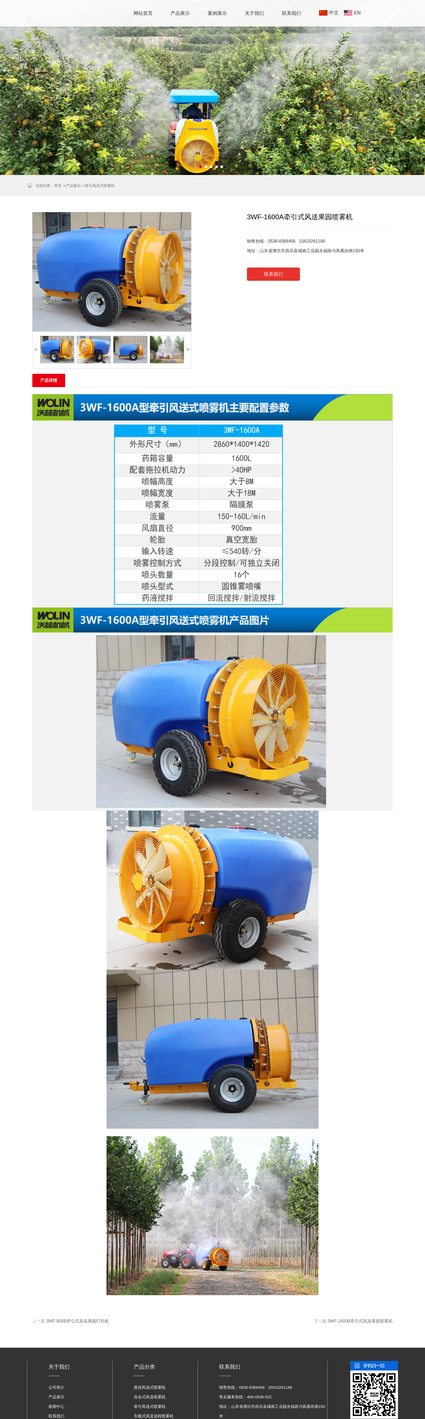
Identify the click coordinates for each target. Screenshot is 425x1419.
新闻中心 (56, 1406)
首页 (57, 185)
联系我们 (291, 13)
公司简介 (56, 1387)
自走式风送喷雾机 (150, 1397)
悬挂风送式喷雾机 (150, 1387)
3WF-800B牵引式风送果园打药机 (77, 1321)
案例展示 (217, 13)
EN (357, 12)
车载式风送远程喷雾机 (154, 1416)
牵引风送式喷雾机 (100, 185)
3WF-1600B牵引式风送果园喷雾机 (360, 1321)
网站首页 (143, 13)
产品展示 (180, 13)
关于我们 (254, 13)
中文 (334, 12)
